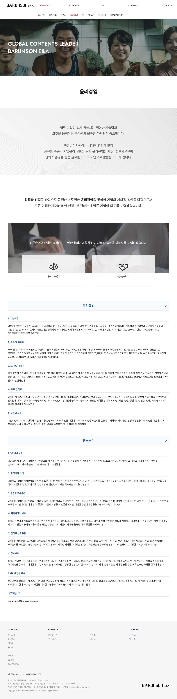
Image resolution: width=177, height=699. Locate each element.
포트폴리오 (52, 639)
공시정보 (92, 639)
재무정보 (92, 634)
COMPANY (44, 5)
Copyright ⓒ (13, 690)
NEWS (91, 15)
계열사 (63, 15)
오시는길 (102, 15)
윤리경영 (74, 15)
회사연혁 (53, 15)
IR (103, 5)
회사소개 (41, 15)
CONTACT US (116, 15)
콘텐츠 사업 (52, 634)
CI (83, 15)
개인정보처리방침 (14, 674)
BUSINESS (74, 5)
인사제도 (132, 634)
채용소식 (132, 639)
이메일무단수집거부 (33, 674)
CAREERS (133, 5)
